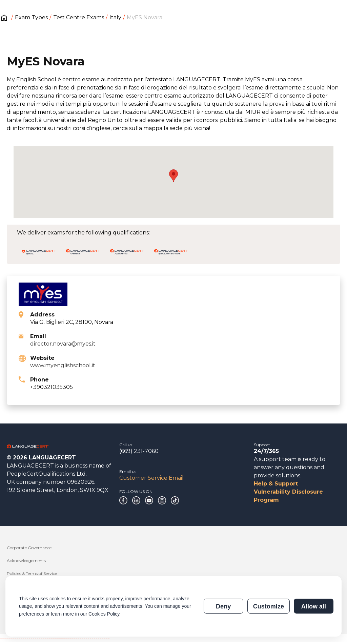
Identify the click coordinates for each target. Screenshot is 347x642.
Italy (115, 17)
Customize (268, 606)
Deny (223, 606)
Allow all (313, 606)
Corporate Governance (29, 547)
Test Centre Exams (78, 17)
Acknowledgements (26, 560)
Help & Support (276, 483)
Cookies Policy (103, 614)
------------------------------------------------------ (55, 638)
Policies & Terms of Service (32, 573)
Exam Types (31, 17)
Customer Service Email (151, 478)
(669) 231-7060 (139, 451)
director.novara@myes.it (63, 343)
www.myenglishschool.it (62, 365)
